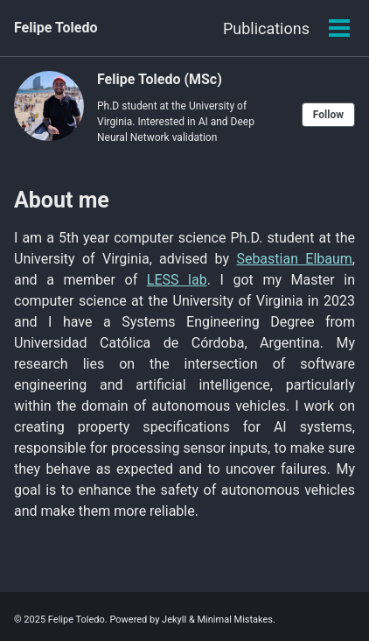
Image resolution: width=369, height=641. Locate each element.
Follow (328, 115)
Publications (266, 28)
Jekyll (174, 619)
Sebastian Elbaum (294, 258)
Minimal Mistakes (235, 619)
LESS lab (177, 279)
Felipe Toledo (55, 27)
